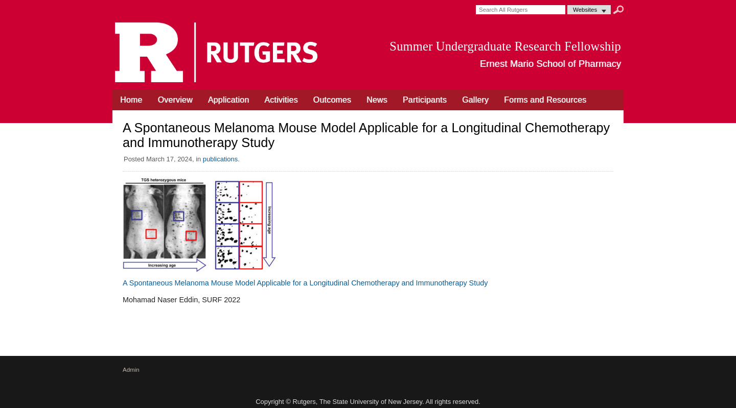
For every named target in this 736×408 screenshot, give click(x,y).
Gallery (475, 99)
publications (220, 159)
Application (228, 99)
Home (131, 99)
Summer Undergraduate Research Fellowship (505, 46)
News (376, 99)
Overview (174, 99)
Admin (131, 370)
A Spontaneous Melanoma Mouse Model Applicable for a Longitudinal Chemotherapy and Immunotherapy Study (305, 283)
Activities (280, 99)
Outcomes (332, 99)
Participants (425, 99)
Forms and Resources (545, 99)
